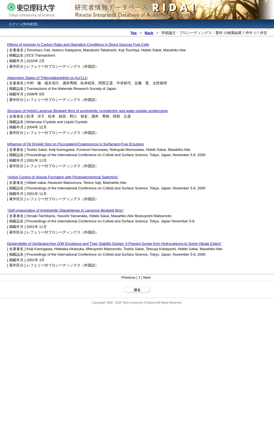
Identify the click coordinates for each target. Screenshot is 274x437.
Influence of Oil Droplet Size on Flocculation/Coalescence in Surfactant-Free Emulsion (75, 144)
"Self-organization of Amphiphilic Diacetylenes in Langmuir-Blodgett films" (65, 210)
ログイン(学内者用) (23, 24)
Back (149, 33)
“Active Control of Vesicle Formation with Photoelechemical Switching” (62, 177)
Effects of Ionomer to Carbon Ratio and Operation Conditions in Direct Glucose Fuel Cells (78, 44)
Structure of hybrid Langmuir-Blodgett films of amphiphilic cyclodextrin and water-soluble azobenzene (87, 111)
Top (133, 33)
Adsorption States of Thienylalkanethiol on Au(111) (47, 78)
